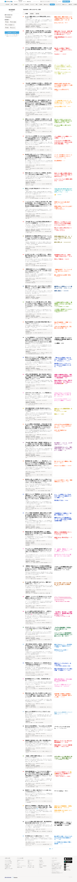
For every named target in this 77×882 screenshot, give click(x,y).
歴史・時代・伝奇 (31, 865)
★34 (26, 829)
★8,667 (27, 92)
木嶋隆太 (33, 122)
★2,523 (27, 349)
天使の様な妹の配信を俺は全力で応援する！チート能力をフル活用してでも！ (63, 190)
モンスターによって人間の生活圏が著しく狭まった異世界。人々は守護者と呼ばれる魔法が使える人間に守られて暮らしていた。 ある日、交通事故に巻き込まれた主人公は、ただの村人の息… (39, 36)
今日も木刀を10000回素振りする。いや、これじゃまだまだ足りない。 (63, 426)
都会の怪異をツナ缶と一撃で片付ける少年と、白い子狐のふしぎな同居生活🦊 (63, 382)
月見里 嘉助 (28, 18)
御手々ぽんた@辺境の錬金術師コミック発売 (36, 69)
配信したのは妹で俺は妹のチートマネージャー (37, 188)
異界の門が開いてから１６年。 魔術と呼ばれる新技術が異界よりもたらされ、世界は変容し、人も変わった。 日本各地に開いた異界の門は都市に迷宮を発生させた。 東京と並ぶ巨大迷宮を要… (38, 668)
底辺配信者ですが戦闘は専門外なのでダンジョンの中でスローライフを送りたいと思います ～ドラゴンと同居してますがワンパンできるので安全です (38, 237)
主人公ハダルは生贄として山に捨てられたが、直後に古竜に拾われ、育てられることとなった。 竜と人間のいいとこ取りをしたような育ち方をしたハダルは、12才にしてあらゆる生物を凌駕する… (39, 260)
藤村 (38, 272)
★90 (26, 842)
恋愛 (30, 180)
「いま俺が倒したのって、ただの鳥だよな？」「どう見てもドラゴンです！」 (63, 102)
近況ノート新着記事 (42, 865)
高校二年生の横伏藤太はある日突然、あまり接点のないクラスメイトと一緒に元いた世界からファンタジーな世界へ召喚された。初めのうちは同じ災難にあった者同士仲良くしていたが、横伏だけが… (39, 586)
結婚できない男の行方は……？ (63, 537)
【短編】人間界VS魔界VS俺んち (33, 756)
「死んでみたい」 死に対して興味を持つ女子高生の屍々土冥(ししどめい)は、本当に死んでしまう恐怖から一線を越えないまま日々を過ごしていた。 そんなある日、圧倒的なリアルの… (38, 226)
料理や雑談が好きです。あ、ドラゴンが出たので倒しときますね (63, 238)
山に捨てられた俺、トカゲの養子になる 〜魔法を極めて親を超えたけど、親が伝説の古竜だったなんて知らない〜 (38, 256)
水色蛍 (47, 836)
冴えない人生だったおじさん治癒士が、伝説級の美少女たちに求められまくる (63, 121)
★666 (27, 471)
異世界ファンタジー (37, 24)
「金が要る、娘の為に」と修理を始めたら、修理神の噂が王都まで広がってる (63, 613)
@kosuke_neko (43, 808)
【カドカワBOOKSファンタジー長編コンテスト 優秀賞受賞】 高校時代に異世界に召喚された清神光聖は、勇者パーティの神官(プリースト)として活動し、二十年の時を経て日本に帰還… (38, 89)
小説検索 (40, 867)
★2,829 (27, 246)
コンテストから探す (8, 861)
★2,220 (27, 366)
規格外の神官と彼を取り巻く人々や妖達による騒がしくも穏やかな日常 (63, 85)
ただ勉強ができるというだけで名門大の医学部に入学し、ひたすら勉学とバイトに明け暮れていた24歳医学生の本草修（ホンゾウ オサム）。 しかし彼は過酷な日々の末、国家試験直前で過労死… (39, 653)
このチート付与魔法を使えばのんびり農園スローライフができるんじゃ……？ (63, 568)
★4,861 (27, 180)
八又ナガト (35, 106)
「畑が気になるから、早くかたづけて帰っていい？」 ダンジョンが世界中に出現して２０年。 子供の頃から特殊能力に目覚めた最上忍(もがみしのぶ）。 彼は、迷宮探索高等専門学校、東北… (38, 633)
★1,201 (27, 434)
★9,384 (27, 128)
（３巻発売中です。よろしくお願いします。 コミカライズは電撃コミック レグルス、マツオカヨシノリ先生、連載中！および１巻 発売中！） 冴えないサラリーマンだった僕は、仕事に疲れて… (38, 21)
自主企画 (40, 860)
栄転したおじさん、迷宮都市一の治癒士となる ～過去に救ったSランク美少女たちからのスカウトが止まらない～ (38, 120)
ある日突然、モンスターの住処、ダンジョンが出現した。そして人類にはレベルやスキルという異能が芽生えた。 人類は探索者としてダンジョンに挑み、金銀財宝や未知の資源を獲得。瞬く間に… (39, 275)
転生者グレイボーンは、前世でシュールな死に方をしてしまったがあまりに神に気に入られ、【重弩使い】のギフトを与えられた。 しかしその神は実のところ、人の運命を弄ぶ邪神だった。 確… (39, 730)
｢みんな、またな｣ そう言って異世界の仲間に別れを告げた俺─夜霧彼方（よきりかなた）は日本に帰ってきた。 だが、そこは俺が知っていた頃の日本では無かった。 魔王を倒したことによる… (38, 485)
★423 (27, 506)
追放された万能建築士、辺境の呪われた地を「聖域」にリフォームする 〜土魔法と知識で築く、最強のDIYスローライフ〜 (38, 807)
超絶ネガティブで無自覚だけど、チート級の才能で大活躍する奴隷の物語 (63, 519)
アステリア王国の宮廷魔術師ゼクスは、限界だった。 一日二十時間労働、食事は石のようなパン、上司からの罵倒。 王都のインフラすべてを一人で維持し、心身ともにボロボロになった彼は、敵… (38, 521)
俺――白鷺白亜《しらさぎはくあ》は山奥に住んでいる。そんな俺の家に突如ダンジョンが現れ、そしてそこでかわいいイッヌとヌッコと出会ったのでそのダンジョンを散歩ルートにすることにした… (39, 161)
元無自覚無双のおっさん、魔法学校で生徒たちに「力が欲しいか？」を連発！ (63, 449)
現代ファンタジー (32, 75)
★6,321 (27, 146)
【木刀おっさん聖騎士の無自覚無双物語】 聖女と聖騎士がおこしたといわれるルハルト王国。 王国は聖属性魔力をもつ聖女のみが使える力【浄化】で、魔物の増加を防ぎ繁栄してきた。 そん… (38, 431)
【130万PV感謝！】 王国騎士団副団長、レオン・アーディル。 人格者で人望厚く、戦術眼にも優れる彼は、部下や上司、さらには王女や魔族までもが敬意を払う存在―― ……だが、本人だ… (39, 326)
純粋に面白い (58, 290)
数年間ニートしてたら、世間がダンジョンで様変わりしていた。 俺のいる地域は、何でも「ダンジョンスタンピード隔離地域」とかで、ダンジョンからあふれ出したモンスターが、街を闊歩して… (39, 143)
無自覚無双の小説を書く (12, 32)
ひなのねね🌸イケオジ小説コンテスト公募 (36, 614)
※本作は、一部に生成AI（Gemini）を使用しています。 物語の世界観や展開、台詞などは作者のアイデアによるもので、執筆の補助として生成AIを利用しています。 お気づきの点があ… (39, 53)
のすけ (48, 428)
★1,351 (27, 417)
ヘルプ (53, 861)
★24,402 (27, 24)
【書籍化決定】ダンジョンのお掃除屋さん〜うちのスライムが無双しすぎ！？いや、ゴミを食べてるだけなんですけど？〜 (38, 271)
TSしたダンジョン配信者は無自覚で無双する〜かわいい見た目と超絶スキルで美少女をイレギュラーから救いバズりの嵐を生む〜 (38, 550)
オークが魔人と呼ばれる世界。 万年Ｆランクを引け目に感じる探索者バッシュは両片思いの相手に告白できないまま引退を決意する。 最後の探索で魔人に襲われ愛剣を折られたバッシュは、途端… (38, 177)
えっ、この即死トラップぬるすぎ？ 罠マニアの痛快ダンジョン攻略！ (62, 496)
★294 (27, 559)
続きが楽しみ (58, 242)
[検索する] (41, 1)
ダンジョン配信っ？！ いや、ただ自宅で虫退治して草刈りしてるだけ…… (63, 67)
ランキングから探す (8, 863)
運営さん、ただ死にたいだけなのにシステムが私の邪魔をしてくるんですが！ (62, 223)
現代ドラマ (30, 863)
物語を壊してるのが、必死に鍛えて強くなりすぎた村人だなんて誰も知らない (63, 33)
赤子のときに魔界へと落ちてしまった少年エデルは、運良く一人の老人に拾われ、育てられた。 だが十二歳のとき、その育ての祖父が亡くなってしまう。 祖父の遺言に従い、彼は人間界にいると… (39, 292)
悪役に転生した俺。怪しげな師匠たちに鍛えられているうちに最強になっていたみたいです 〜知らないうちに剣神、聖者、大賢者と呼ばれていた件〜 (38, 695)
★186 (27, 636)
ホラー (18, 864)
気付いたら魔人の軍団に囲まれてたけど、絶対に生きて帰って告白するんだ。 (63, 175)
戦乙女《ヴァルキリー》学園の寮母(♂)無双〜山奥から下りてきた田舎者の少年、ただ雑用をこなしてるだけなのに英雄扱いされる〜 (38, 359)
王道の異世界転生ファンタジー (63, 37)
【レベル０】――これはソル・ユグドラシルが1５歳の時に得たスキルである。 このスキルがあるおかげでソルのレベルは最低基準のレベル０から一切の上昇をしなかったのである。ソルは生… (38, 346)
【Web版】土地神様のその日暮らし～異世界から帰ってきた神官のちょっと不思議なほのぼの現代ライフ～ (38, 85)
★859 (27, 524)
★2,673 (27, 295)
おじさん (12, 27)
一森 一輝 (44, 140)
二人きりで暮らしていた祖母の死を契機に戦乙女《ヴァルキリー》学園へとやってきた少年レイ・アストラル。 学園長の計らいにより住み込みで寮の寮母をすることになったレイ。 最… (39, 363)
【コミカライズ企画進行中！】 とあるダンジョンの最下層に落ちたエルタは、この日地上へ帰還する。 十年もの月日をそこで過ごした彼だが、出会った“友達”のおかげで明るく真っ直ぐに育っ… (38, 310)
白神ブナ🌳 (29, 630)
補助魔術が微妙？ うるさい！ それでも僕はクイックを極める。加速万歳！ (63, 824)
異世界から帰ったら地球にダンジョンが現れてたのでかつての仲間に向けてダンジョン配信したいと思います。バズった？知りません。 (38, 481)
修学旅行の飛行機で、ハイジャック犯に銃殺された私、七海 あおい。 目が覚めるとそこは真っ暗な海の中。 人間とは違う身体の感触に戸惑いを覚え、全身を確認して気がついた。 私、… (38, 716)
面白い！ (56, 414)
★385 (27, 540)
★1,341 (27, 384)
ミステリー (30, 864)
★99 (26, 763)
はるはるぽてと (35, 323)
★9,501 (27, 75)
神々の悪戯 (13, 21)
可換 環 (35, 257)
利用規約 (53, 865)
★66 (26, 733)
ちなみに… (57, 54)
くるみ (39, 158)
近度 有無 (45, 741)
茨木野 (38, 378)
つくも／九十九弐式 (37, 343)
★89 (26, 719)
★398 (27, 589)
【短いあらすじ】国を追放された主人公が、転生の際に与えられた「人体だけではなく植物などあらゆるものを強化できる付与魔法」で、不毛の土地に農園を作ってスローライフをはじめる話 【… (39, 573)
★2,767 (27, 263)
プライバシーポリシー (55, 871)
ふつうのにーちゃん (45, 727)
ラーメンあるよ (58, 791)
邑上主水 (34, 570)
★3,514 (27, 229)
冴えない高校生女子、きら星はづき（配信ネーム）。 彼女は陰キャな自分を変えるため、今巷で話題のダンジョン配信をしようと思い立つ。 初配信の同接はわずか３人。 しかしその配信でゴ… (38, 397)
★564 (27, 488)
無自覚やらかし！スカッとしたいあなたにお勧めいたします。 (62, 365)
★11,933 (27, 112)
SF (29, 229)
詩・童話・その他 (31, 867)
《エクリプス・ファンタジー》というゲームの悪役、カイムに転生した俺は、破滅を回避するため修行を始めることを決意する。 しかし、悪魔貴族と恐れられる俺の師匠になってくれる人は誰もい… (39, 700)
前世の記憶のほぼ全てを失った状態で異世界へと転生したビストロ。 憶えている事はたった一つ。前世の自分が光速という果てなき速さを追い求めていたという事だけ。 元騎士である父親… (39, 826)
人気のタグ (41, 861)
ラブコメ (18, 863)
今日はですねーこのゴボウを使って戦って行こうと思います (62, 394)
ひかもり (31, 713)
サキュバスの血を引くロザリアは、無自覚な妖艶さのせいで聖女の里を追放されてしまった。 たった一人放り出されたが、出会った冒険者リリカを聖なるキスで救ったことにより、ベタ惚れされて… (39, 683)
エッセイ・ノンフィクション (21, 865)
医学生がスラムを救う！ (61, 650)
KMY (26, 240)
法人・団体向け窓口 (55, 864)
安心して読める (58, 259)
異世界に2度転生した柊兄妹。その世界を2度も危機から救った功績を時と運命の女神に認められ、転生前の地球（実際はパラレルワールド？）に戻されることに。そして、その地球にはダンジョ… (39, 192)
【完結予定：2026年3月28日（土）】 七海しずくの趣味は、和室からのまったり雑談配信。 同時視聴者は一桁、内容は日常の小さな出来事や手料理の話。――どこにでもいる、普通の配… (38, 243)
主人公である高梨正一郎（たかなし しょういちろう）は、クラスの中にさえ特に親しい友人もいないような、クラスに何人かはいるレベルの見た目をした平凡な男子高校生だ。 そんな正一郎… (39, 556)
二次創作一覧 (7, 867)
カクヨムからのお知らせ (56, 863)
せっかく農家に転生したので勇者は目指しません (37, 16)
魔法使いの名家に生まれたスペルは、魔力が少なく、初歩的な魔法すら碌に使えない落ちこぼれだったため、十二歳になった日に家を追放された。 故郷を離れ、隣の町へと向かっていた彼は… (39, 449)
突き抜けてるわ (58, 500)
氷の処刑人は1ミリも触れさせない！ (34, 836)
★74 (26, 686)
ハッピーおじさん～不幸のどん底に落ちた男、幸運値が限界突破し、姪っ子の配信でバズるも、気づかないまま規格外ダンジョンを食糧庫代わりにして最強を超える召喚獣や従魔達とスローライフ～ (38, 204)
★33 (26, 814)
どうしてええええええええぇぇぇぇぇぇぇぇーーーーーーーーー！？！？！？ (63, 599)
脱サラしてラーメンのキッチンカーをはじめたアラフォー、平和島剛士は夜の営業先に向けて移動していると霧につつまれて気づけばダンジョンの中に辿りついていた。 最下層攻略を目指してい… (39, 794)
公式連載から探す (8, 865)
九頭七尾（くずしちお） (33, 289)
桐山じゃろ (37, 583)
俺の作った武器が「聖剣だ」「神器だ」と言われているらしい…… (63, 50)
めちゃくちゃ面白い (60, 465)
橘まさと (40, 791)
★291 (27, 620)
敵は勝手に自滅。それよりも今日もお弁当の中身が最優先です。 (63, 838)
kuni (27, 500)
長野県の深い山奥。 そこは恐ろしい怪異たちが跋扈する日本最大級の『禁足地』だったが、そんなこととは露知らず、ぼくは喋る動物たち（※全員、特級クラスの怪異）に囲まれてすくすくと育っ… (39, 381)
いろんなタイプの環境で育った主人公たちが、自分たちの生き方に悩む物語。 (63, 142)
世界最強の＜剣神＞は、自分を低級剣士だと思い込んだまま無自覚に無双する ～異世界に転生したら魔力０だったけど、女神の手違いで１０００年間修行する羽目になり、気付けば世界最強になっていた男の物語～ (38, 103)
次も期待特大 (58, 160)
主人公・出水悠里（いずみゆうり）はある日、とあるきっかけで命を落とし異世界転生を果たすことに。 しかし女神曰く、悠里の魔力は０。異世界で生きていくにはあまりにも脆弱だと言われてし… (39, 109)
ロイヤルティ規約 (59, 865)
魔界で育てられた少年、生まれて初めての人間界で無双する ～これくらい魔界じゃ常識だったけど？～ (38, 288)
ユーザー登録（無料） (14, 34)
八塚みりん (31, 680)
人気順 (26, 13)
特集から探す (7, 864)
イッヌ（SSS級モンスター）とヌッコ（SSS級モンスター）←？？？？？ (63, 156)
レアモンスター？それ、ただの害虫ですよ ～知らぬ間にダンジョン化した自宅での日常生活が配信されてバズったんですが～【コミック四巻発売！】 (38, 66)
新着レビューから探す (9, 868)
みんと (31, 518)
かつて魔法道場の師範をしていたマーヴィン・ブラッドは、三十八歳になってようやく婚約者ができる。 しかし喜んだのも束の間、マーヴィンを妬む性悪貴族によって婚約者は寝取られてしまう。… (39, 537)
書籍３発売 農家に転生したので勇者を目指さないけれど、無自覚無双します (63, 18)
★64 (26, 783)
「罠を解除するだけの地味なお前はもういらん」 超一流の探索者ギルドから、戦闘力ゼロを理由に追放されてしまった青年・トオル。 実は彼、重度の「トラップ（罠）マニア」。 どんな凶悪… (38, 503)
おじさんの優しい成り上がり (62, 125)
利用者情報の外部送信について (57, 872)
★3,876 (27, 213)
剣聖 (6, 27)
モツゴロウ (28, 697)
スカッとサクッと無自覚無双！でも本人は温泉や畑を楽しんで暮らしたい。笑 (63, 634)
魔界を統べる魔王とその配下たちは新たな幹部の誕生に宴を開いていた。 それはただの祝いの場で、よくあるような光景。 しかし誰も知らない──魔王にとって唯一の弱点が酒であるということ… (38, 744)
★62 (26, 797)
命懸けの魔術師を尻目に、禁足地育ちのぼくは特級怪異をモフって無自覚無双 (63, 376)
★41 (26, 703)
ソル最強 (56, 343)
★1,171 (27, 329)
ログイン (59, 1)
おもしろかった (58, 22)
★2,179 (27, 400)
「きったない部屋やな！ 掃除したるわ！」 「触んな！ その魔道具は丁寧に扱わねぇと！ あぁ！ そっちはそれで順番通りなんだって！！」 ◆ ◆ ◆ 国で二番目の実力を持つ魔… (38, 780)
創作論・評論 (19, 867)
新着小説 (40, 864)
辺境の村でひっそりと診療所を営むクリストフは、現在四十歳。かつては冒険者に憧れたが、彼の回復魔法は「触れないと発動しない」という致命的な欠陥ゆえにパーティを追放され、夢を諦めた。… (39, 125)
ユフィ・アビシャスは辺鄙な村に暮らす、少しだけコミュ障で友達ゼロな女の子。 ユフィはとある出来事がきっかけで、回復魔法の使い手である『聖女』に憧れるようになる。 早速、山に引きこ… (39, 602)
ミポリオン (31, 33)
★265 (27, 605)
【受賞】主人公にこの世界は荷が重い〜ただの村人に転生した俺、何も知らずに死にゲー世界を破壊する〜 (38, 32)
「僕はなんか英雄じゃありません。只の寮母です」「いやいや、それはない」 (63, 359)
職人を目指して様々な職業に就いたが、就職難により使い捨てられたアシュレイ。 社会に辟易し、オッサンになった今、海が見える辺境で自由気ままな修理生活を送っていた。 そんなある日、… (39, 617)
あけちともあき (36, 394)
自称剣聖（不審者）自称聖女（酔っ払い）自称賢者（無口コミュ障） (63, 695)
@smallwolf (43, 823)
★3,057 (27, 278)
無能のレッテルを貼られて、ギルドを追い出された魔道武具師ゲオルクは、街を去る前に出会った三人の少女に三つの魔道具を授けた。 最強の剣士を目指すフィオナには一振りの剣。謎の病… (39, 414)
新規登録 (66, 1)
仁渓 (47, 174)
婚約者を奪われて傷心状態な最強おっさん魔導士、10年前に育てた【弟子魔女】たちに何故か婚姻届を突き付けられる (38, 533)
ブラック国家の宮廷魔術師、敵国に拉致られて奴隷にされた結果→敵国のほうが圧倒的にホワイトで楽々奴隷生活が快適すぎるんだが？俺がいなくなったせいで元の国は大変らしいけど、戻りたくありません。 (38, 515)
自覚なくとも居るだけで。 (62, 89)
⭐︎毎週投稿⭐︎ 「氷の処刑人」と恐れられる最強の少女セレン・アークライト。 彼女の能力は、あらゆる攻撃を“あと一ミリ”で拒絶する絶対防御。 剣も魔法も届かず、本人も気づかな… (39, 838)
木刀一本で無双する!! (60, 430)
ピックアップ (41, 863)
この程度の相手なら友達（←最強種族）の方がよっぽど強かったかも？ (63, 304)
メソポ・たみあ (38, 534)
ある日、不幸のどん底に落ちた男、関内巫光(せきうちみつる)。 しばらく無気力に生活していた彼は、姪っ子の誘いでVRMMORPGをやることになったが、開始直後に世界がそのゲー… (39, 210)
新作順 (37, 13)
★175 (27, 656)
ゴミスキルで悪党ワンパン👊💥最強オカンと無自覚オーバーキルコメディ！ (62, 773)
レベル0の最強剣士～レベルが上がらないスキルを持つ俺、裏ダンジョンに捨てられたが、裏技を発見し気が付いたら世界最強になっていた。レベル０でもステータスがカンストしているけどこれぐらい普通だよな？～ (38, 340)
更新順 (31, 13)
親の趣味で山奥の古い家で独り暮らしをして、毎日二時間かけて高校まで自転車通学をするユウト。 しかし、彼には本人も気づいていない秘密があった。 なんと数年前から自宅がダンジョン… (39, 72)
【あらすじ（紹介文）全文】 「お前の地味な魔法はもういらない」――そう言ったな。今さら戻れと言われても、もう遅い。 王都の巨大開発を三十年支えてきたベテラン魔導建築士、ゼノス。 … (38, 811)
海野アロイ (46, 465)
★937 (27, 453)
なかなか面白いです (60, 106)
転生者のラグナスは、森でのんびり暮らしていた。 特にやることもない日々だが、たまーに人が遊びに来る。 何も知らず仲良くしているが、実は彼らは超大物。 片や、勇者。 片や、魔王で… (38, 760)
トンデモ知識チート (9, 24)
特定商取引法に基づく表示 (56, 868)
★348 (27, 576)
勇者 (6, 21)
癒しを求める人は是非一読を (62, 275)
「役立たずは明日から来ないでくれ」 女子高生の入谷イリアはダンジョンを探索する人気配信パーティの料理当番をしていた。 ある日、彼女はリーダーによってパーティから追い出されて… (38, 468)
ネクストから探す (8, 860)
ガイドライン (54, 870)
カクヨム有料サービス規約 (56, 867)
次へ (51, 848)
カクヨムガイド (54, 860)
